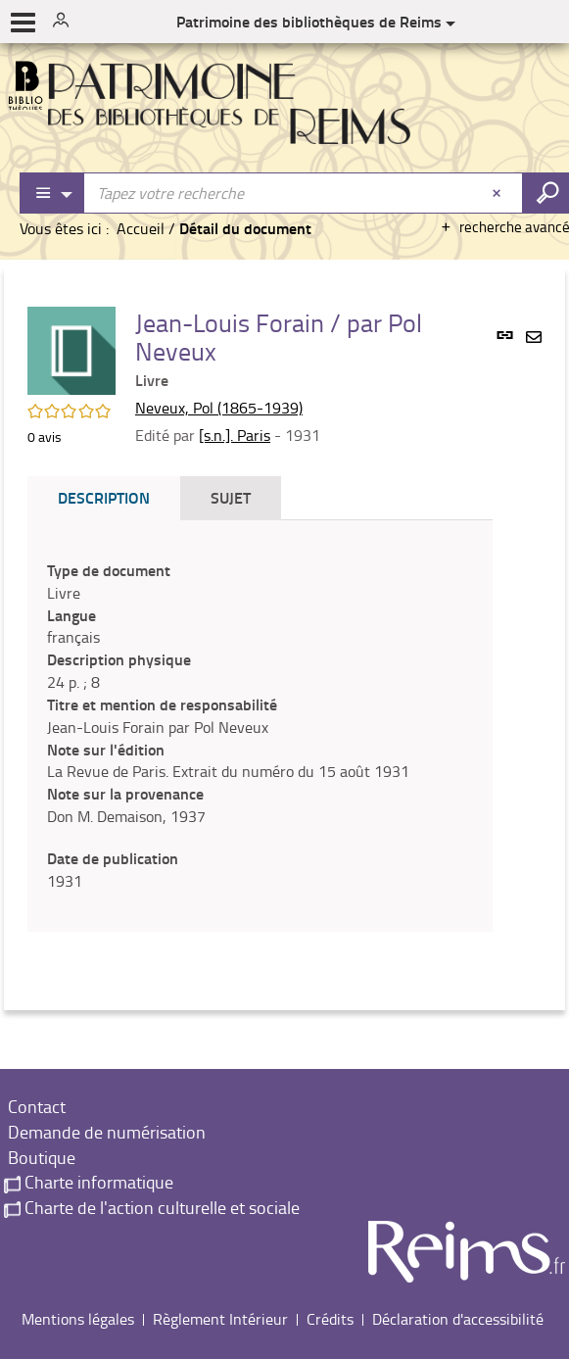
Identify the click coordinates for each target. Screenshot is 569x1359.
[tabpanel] (260, 726)
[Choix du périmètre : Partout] (53, 193)
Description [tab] (104, 497)
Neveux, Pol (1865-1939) (219, 407)
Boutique (39, 1157)
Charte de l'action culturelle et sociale (152, 1207)
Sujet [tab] (231, 497)
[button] (71, 349)
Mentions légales (78, 1319)
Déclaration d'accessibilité (458, 1319)
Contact (35, 1106)
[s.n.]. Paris (234, 435)
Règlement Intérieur (220, 1319)
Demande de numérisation (105, 1131)
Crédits (330, 1319)
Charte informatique (88, 1181)
